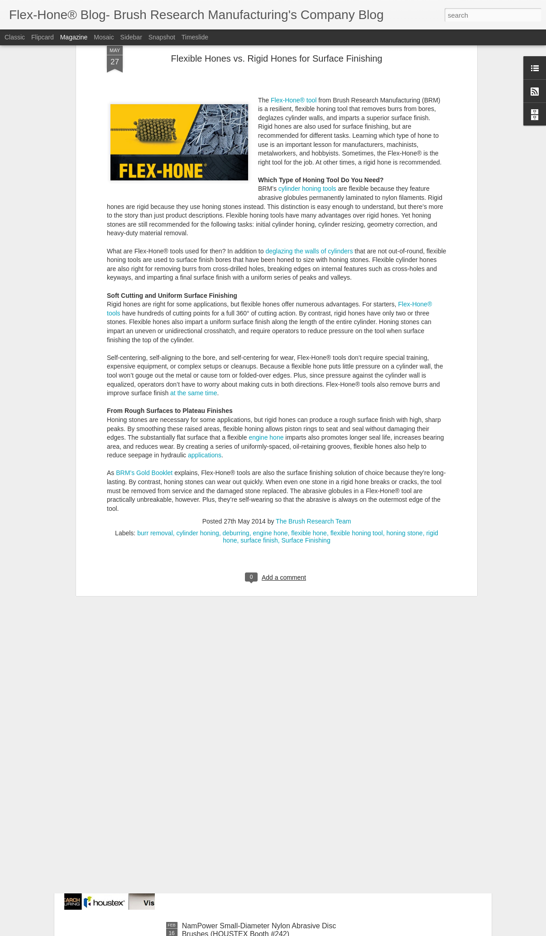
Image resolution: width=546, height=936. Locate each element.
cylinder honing (198, 390)
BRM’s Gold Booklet (144, 330)
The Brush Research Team (313, 379)
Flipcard (42, 37)
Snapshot (161, 37)
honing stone (404, 390)
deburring (235, 390)
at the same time (193, 250)
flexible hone (309, 390)
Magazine (74, 37)
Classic (15, 37)
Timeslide (195, 37)
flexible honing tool (356, 390)
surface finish (259, 398)
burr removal (155, 390)
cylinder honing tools (307, 46)
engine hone (266, 295)
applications (204, 312)
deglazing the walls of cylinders (309, 108)
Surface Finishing (306, 398)
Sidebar (131, 37)
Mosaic (104, 37)
